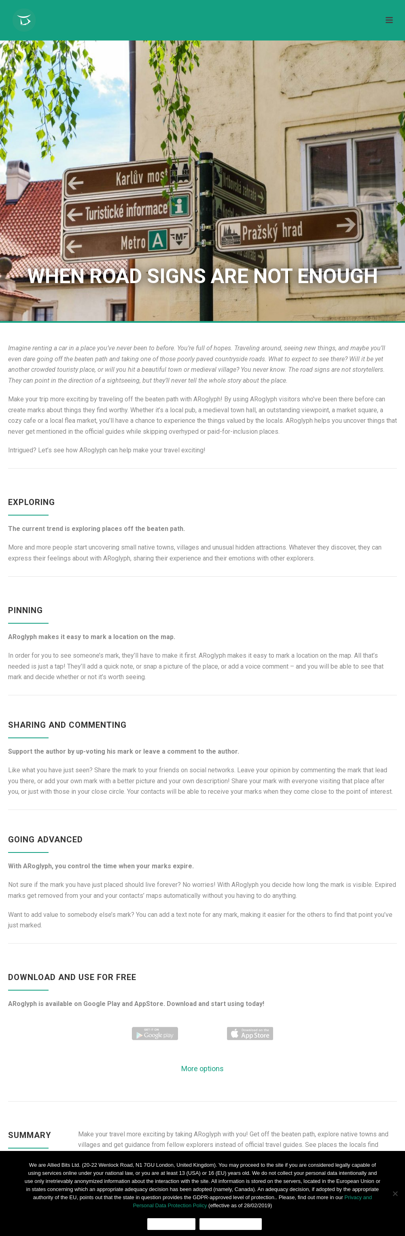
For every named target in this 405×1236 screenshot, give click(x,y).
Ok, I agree (171, 1224)
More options (202, 1068)
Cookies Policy (230, 1224)
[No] (395, 1193)
